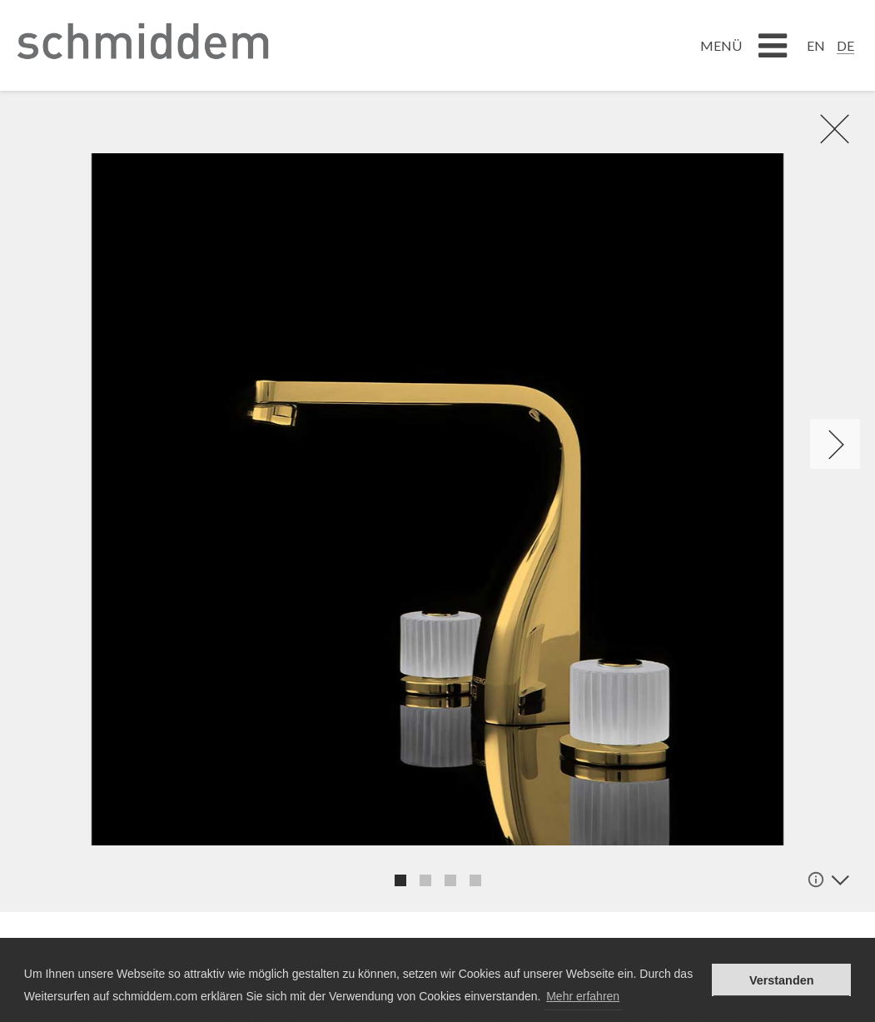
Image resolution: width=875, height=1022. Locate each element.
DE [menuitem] (845, 45)
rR (826, 128)
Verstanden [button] (781, 980)
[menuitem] (816, 44)
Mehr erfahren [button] (582, 996)
